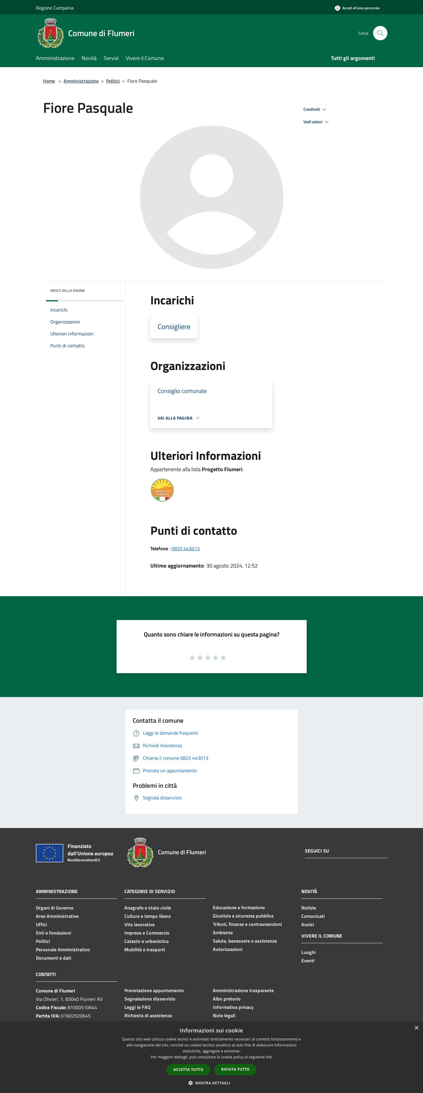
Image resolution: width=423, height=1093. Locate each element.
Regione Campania (55, 7)
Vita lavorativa (139, 924)
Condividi (315, 109)
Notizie (308, 907)
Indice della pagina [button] (67, 290)
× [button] (416, 1028)
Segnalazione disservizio (149, 998)
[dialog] (211, 1057)
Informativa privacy (233, 1007)
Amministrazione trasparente (243, 990)
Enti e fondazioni (53, 932)
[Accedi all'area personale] (357, 8)
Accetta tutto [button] (188, 1069)
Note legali (224, 1015)
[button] (211, 1083)
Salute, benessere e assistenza (245, 940)
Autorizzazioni (227, 949)
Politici (113, 80)
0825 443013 (186, 548)
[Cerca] (380, 33)
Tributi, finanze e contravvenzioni (247, 924)
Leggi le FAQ (137, 1007)
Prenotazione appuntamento (154, 990)
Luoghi (308, 952)
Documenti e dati (53, 957)
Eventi (307, 960)
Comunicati (313, 916)
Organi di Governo (55, 907)
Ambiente (223, 932)
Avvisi (307, 924)
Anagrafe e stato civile (147, 907)
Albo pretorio (227, 998)
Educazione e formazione (239, 907)
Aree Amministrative (57, 916)
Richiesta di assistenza (148, 1015)
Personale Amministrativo (63, 949)
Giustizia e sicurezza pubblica (243, 915)
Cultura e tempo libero (147, 916)
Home (49, 80)
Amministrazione (81, 80)
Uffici (41, 924)
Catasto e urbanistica (146, 941)
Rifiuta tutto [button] (235, 1069)
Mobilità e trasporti (144, 949)
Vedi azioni (316, 122)
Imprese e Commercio (146, 932)
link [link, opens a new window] (269, 1057)
